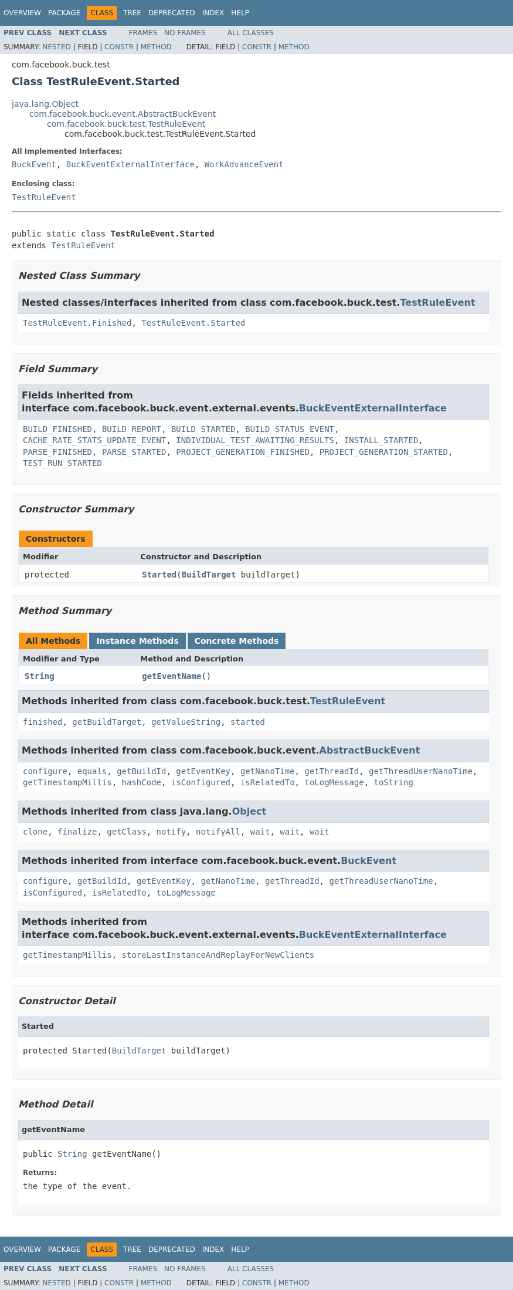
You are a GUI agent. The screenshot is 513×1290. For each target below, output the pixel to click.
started (247, 722)
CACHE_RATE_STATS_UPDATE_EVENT (94, 440)
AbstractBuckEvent (370, 750)
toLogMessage (333, 782)
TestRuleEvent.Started (193, 322)
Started (159, 574)
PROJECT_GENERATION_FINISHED (243, 452)
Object (249, 811)
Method (156, 47)
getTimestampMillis (67, 782)
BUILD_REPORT (131, 429)
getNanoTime (267, 771)
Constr (119, 47)
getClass (126, 831)
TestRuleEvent (44, 197)
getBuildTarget (106, 722)
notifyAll (218, 831)
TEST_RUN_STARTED (62, 463)
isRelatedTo (267, 782)
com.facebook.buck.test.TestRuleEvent (126, 124)
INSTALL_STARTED (381, 440)
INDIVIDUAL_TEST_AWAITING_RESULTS (255, 440)
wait (260, 831)
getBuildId (141, 771)
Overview (22, 13)
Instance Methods (137, 641)
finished (42, 722)
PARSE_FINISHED (57, 452)
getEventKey (203, 771)
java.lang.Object (45, 104)
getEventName (171, 676)
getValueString (185, 722)
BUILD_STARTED (203, 429)
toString (393, 782)
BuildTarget (209, 574)
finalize (77, 831)
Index (213, 13)
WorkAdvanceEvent (244, 164)
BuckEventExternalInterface (130, 164)
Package (64, 13)
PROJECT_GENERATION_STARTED (384, 452)
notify (171, 831)
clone (35, 831)
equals (92, 771)
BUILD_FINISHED (57, 429)
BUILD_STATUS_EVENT (289, 429)
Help (240, 13)
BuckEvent (34, 164)
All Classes (250, 33)
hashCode (141, 782)
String (40, 676)
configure (45, 771)
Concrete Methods (237, 641)
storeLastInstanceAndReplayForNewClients (218, 955)
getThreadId (331, 771)
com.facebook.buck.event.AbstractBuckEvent (122, 114)
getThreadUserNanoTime (421, 771)
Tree (132, 13)
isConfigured (200, 782)
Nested (56, 47)
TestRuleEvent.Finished (77, 322)
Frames (143, 33)
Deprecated (171, 13)
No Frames (185, 33)
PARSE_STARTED (134, 452)
